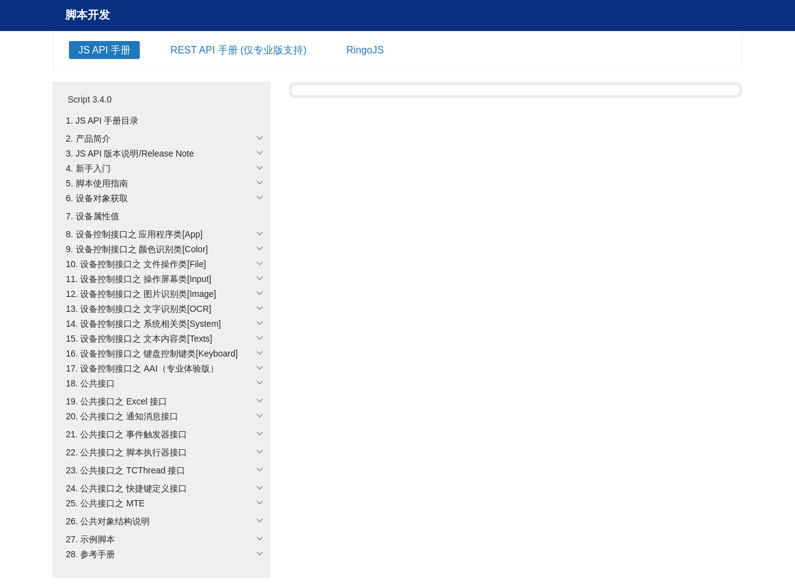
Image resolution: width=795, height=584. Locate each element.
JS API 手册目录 (107, 120)
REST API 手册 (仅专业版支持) (238, 50)
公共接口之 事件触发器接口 (133, 434)
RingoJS (365, 50)
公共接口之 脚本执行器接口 (133, 452)
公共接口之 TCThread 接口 (132, 470)
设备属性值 (97, 216)
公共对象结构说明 (115, 521)
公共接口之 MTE (112, 503)
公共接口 (97, 383)
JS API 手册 (104, 50)
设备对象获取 (102, 198)
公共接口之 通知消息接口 (129, 416)
